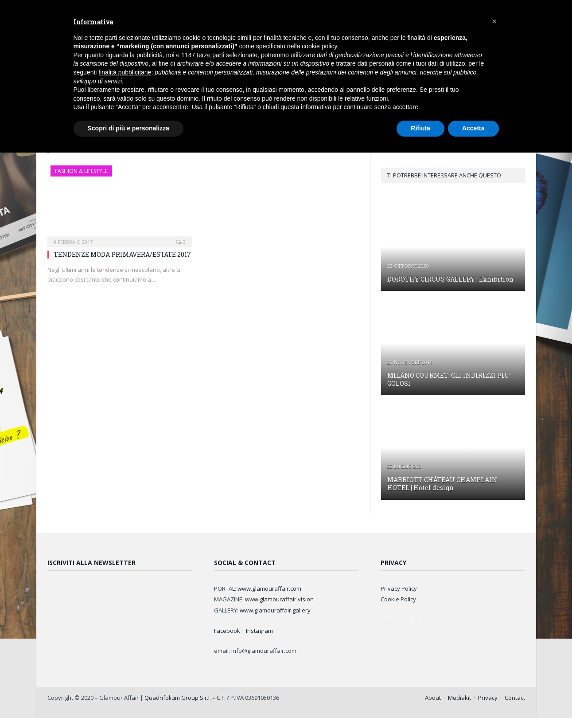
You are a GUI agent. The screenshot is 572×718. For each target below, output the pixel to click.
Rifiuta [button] (420, 128)
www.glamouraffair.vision (279, 599)
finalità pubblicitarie (124, 72)
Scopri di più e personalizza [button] (128, 128)
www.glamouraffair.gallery (275, 610)
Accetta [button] (473, 128)
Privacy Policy (399, 588)
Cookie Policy (398, 599)
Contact (515, 698)
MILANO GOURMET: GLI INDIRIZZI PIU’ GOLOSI (449, 379)
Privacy (488, 698)
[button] (494, 21)
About (433, 698)
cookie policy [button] (319, 46)
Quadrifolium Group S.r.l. (177, 698)
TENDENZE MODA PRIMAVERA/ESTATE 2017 (122, 254)
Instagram (259, 631)
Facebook (227, 631)
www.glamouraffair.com (269, 588)
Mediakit (459, 698)
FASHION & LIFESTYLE (81, 171)
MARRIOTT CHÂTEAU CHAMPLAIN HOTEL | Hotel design (442, 483)
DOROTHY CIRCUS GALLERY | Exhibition (450, 279)
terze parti (210, 55)
